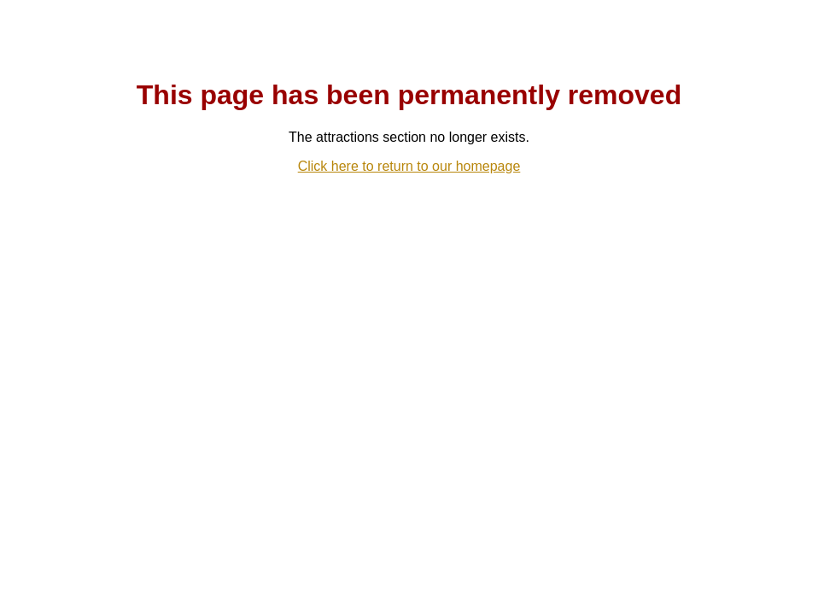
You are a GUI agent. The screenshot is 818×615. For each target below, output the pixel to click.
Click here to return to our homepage (409, 166)
